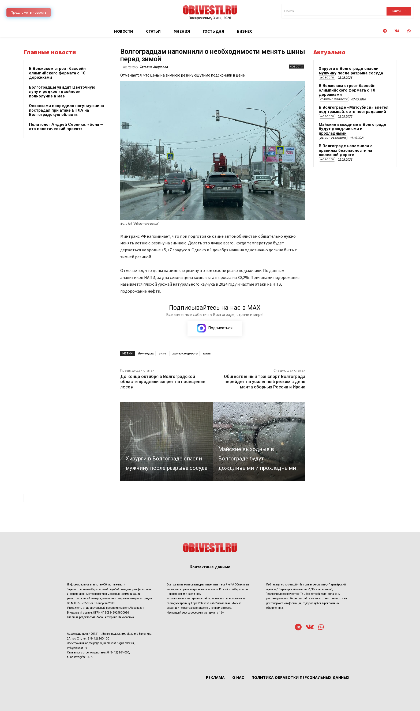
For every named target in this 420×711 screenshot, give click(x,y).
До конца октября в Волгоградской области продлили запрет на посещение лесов (162, 381)
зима (162, 353)
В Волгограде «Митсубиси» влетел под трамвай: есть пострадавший (353, 109)
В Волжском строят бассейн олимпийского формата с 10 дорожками (57, 73)
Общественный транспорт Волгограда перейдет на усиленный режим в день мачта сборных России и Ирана (264, 381)
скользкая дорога (184, 353)
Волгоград (145, 353)
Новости (296, 67)
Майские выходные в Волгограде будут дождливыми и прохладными (352, 129)
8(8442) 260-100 (98, 638)
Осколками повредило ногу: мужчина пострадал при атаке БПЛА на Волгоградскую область (66, 110)
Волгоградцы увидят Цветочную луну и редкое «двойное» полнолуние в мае (62, 92)
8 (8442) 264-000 (118, 652)
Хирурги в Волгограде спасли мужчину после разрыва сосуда (351, 70)
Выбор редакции (333, 137)
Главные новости (334, 99)
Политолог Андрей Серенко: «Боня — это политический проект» (66, 126)
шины (207, 353)
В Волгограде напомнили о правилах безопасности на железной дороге (346, 150)
